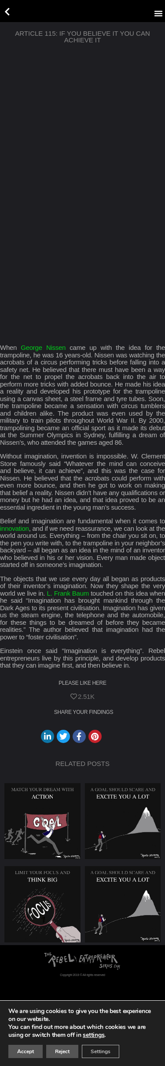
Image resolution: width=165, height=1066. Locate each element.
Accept (25, 1051)
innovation (14, 528)
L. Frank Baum (68, 593)
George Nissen (43, 347)
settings (93, 1035)
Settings (100, 1051)
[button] (158, 13)
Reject (62, 1051)
